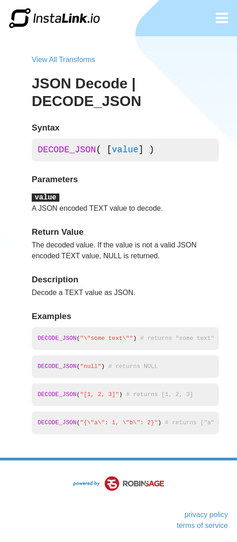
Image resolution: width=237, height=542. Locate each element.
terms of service (202, 525)
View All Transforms (63, 59)
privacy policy (206, 514)
